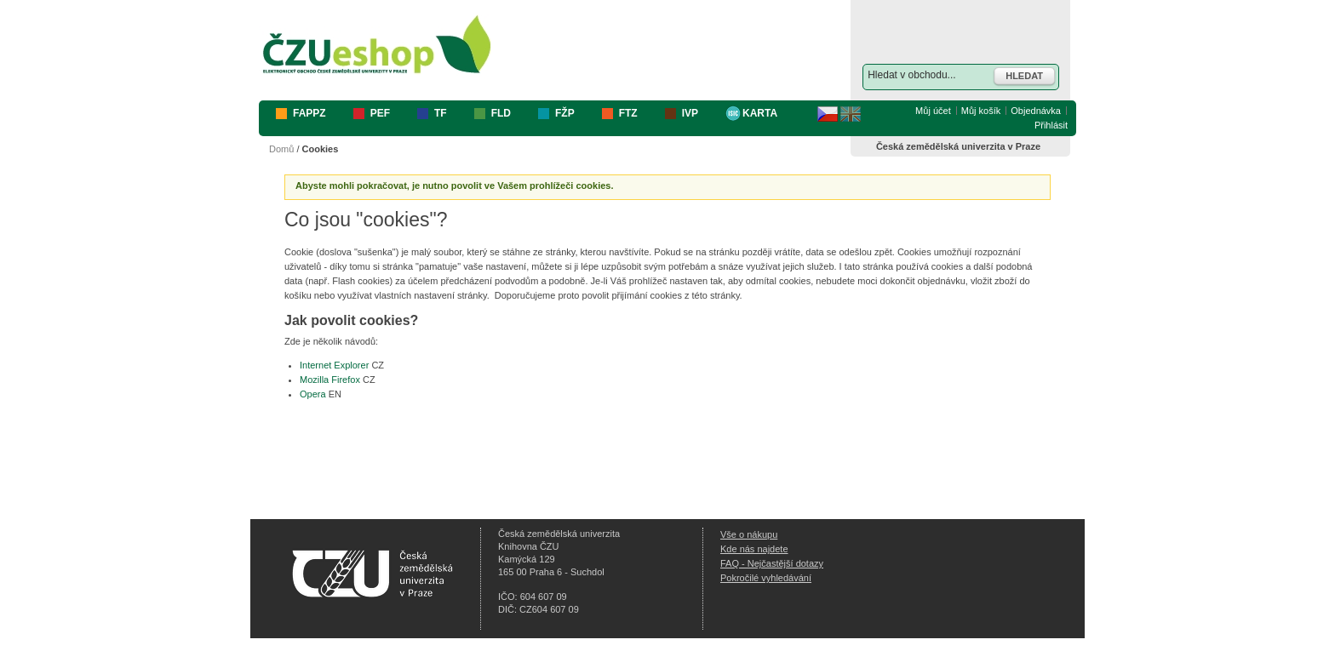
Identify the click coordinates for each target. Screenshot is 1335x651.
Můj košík (980, 111)
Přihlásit (1051, 125)
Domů (281, 149)
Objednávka (1036, 111)
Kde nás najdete (754, 549)
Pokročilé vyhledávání (765, 578)
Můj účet (933, 111)
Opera (313, 394)
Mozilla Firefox (330, 379)
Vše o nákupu (748, 534)
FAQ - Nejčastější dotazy (771, 563)
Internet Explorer (334, 365)
